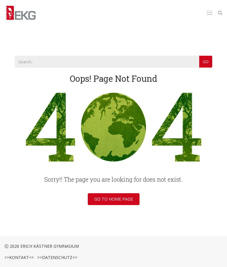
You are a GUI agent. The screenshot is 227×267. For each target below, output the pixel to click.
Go (206, 61)
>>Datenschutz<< (56, 257)
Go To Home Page (113, 199)
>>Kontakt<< (19, 257)
